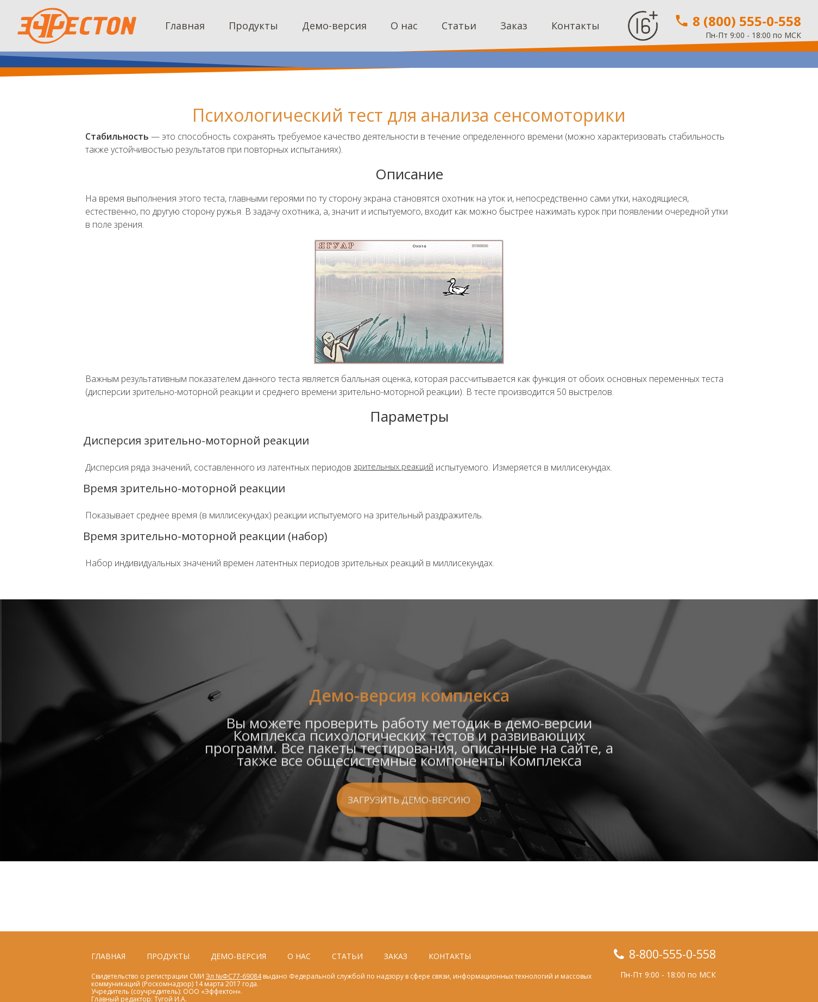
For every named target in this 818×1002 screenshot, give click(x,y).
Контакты (575, 25)
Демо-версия (334, 25)
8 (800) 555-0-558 (737, 21)
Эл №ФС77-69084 (233, 976)
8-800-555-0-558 (665, 954)
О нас (404, 25)
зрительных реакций (395, 467)
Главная (185, 25)
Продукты (253, 25)
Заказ (513, 25)
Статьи (459, 25)
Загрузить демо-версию (409, 869)
